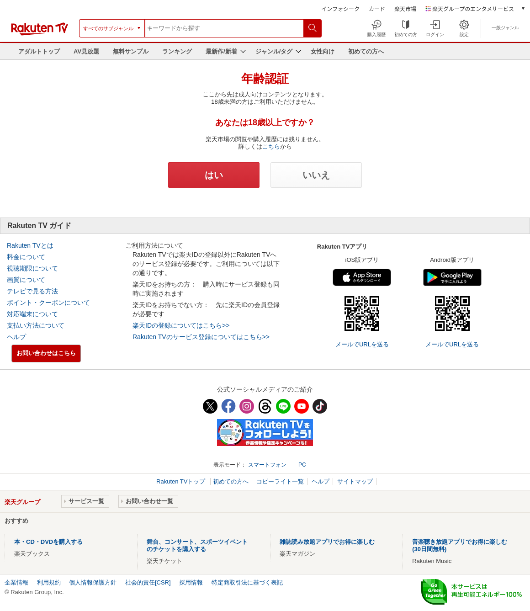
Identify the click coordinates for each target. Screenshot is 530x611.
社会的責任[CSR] (148, 582)
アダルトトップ (39, 51)
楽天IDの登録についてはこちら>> (180, 325)
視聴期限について (32, 268)
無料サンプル (130, 51)
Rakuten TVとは (30, 245)
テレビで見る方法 (32, 291)
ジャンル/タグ (274, 51)
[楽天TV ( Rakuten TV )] (39, 33)
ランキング (177, 51)
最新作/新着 (221, 51)
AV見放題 (86, 51)
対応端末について (32, 314)
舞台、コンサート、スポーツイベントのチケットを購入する (197, 545)
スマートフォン (267, 465)
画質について (26, 279)
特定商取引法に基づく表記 (247, 582)
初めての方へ (366, 51)
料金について (26, 256)
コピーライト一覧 (280, 481)
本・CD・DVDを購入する (48, 541)
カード (377, 8)
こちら (271, 146)
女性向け (322, 51)
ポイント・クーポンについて (48, 302)
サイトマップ (355, 481)
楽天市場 (405, 8)
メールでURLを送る (362, 344)
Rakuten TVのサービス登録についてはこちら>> (201, 336)
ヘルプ (16, 336)
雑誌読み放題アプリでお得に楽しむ (327, 541)
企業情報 (16, 582)
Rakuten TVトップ (181, 481)
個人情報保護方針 (93, 582)
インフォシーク (340, 8)
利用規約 (49, 582)
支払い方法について (35, 325)
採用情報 (191, 582)
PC (302, 465)
